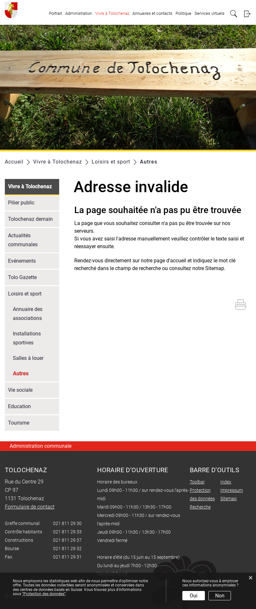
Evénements (22, 261)
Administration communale (40, 446)
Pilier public (21, 203)
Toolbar (197, 481)
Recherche (200, 507)
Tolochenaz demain (30, 219)
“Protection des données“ (44, 594)
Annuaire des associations (27, 313)
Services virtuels (209, 13)
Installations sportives (27, 338)
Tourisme (18, 423)
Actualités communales (23, 240)
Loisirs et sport (24, 294)
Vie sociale (20, 390)
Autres (36, 373)
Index (225, 481)
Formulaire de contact (29, 507)
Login (247, 14)
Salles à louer (28, 358)
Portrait (55, 13)
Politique (183, 13)
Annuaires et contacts (152, 13)
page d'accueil (170, 261)
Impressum (231, 490)
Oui (193, 596)
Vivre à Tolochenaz (112, 13)
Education (19, 406)
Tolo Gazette (22, 277)
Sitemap (228, 498)
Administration (78, 13)
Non (219, 596)
